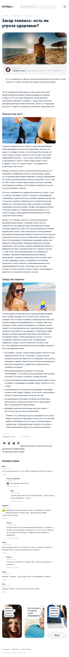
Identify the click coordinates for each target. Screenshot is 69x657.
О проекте (6, 649)
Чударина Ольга (19, 71)
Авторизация (7, 452)
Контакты (15, 649)
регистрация (19, 452)
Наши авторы (26, 649)
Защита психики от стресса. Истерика (9, 612)
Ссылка (4, 474)
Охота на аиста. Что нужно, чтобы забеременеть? (34, 612)
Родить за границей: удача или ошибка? (54, 612)
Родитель (9, 486)
